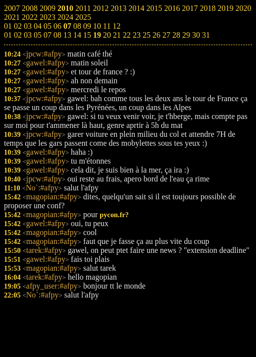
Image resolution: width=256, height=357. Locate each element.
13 (67, 35)
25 (147, 35)
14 (77, 35)
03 (28, 35)
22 (127, 35)
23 (137, 35)
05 (38, 35)
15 (87, 35)
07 (47, 35)
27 (166, 35)
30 (196, 35)
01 (8, 35)
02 (18, 35)
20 (107, 35)
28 (176, 35)
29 (186, 35)
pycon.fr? (114, 215)
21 (117, 35)
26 (156, 35)
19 (97, 35)
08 (57, 35)
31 (206, 35)
